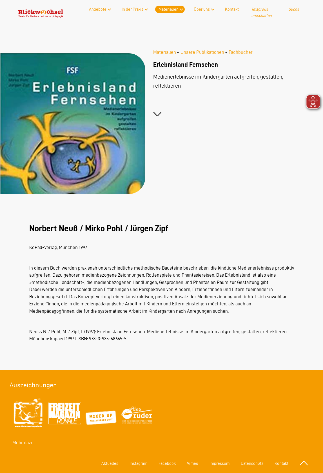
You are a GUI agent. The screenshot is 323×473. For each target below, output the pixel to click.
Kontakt (232, 9)
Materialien (169, 9)
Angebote (97, 9)
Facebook (167, 463)
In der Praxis (132, 9)
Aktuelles (109, 463)
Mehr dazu (23, 442)
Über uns (202, 9)
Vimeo (192, 463)
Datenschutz (252, 463)
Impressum (220, 463)
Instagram (138, 463)
